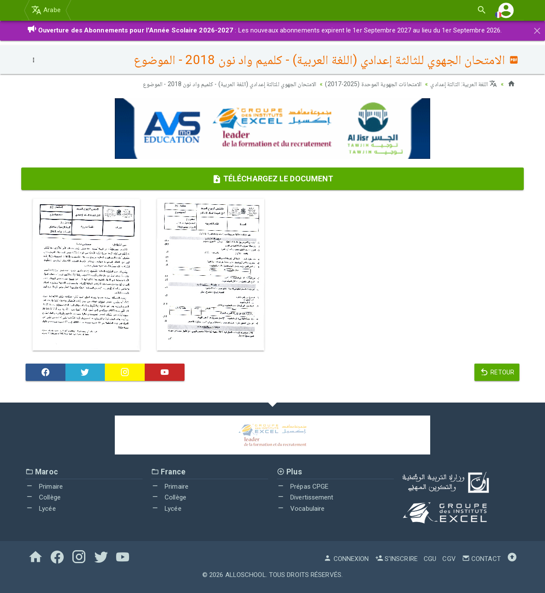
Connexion (346, 559)
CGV (448, 559)
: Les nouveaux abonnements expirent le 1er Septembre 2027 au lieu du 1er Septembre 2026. (264, 30)
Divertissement (305, 497)
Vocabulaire (300, 508)
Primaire (44, 486)
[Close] (537, 29)
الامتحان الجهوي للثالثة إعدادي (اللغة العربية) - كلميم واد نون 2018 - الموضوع (230, 84)
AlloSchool (245, 575)
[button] (506, 10)
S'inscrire (396, 559)
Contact (481, 559)
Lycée (41, 508)
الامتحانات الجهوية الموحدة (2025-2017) (373, 84)
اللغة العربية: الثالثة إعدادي (463, 84)
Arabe (46, 10)
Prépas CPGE (302, 486)
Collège (43, 497)
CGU (430, 559)
